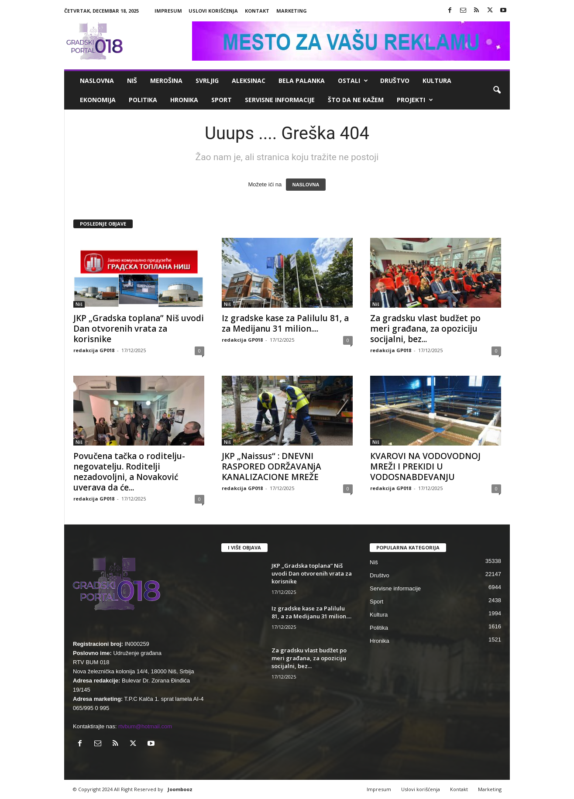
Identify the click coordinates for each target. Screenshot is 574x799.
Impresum (168, 10)
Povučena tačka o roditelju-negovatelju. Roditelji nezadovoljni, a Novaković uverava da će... (129, 471)
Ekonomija (98, 100)
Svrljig (207, 80)
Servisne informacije (280, 100)
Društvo (394, 80)
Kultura (437, 80)
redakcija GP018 (93, 350)
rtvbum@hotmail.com (145, 726)
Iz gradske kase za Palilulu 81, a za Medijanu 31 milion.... (285, 323)
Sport (221, 100)
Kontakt (257, 10)
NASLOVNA (306, 184)
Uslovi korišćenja (213, 10)
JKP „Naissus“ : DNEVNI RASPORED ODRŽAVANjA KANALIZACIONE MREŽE (271, 466)
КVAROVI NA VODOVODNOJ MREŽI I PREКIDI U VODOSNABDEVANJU (425, 466)
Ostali (353, 80)
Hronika (184, 100)
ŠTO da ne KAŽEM (356, 100)
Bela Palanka (301, 80)
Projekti (415, 100)
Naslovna (97, 80)
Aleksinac (248, 80)
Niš (132, 80)
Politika (143, 100)
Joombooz (180, 789)
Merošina (166, 80)
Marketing (291, 10)
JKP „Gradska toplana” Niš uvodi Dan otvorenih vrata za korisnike (138, 328)
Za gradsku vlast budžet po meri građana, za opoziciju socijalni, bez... (425, 328)
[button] (496, 90)
